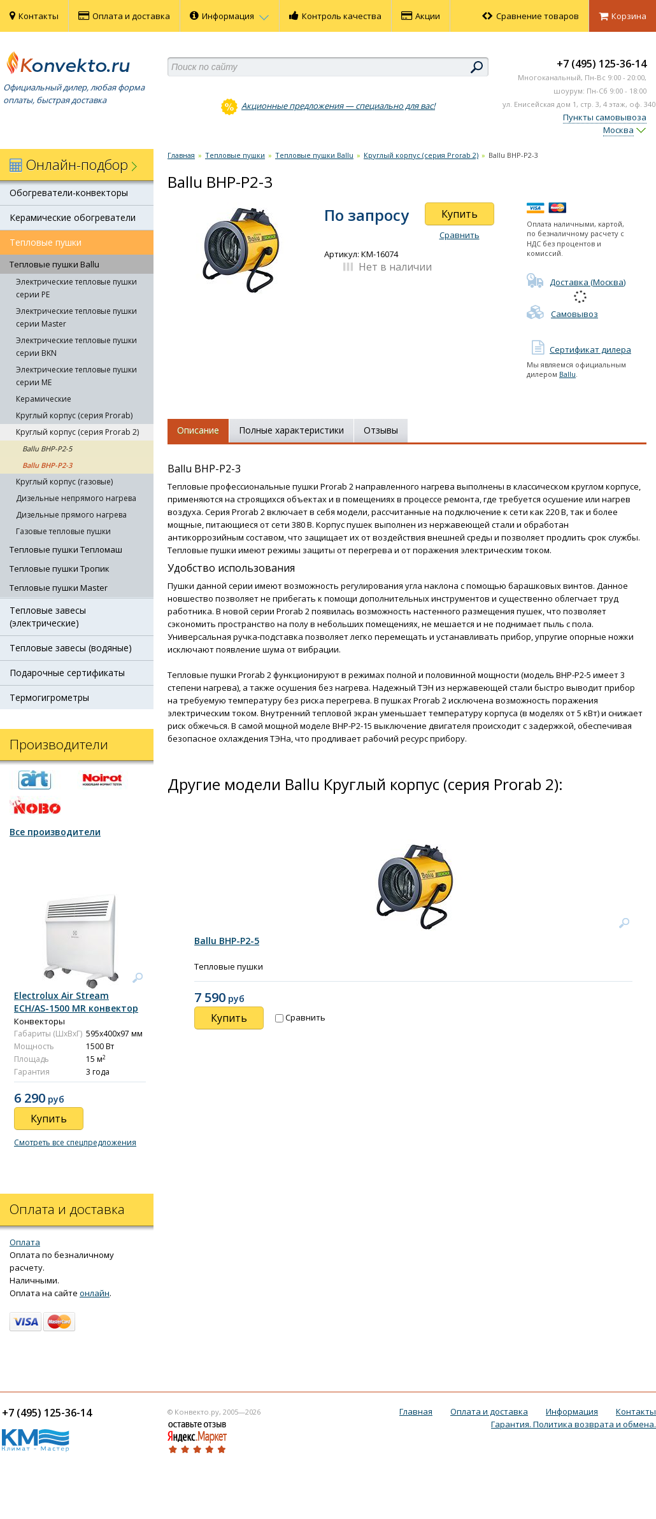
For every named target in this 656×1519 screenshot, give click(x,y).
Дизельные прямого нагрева (71, 514)
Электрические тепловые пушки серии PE (76, 288)
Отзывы (381, 430)
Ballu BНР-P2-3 (47, 465)
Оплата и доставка (124, 16)
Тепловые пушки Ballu (54, 264)
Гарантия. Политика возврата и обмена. (573, 1424)
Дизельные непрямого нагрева (76, 498)
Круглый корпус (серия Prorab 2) (77, 432)
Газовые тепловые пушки (63, 531)
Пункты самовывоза (604, 117)
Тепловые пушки (46, 242)
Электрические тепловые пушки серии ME (76, 376)
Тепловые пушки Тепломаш (66, 549)
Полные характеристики (291, 430)
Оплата (25, 1242)
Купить (459, 214)
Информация (229, 16)
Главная (181, 155)
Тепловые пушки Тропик (60, 568)
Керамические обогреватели (73, 217)
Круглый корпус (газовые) (64, 481)
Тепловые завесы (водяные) (71, 648)
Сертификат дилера (579, 349)
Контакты (34, 16)
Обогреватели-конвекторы (69, 193)
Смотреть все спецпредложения (75, 1142)
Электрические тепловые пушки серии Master (76, 317)
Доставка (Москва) (576, 282)
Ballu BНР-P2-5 (47, 448)
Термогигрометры (49, 697)
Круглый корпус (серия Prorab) (74, 415)
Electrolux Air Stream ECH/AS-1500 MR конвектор (76, 1001)
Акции (420, 16)
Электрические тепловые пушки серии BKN (76, 346)
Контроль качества (335, 16)
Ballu (567, 374)
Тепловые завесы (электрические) (48, 616)
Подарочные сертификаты (67, 673)
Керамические (43, 398)
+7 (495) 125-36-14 (601, 64)
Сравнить (459, 235)
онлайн (95, 1293)
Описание (198, 430)
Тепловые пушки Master (59, 587)
